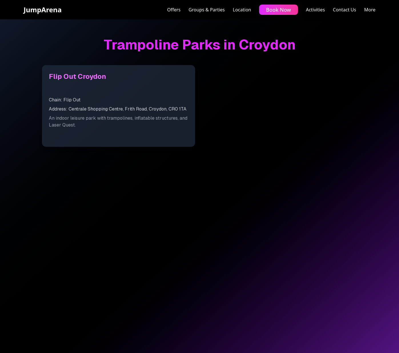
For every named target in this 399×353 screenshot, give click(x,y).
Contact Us (344, 10)
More (370, 10)
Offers (174, 10)
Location (242, 10)
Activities (315, 10)
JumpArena (43, 9)
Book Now (278, 9)
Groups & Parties (207, 10)
